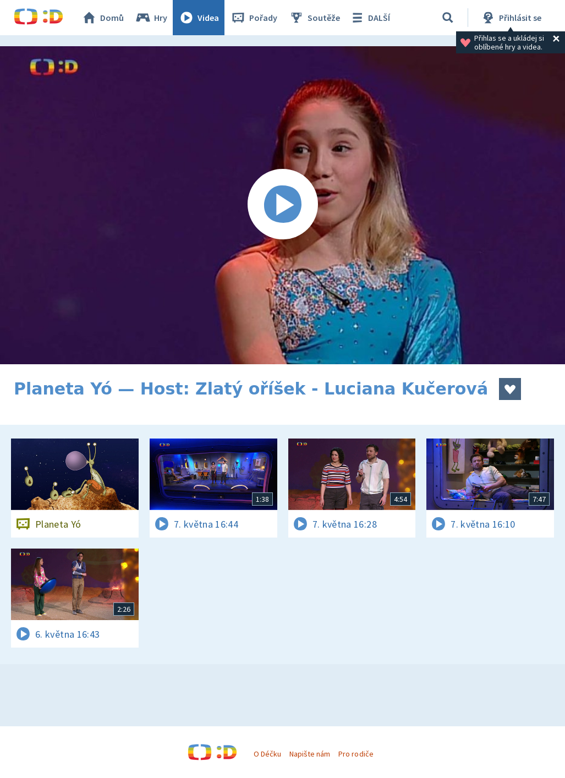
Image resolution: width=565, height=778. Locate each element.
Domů (102, 17)
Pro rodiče (355, 754)
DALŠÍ (369, 17)
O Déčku (267, 754)
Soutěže (314, 17)
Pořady (253, 17)
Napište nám (309, 754)
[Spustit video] (282, 205)
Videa (198, 17)
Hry (151, 17)
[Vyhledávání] (448, 17)
